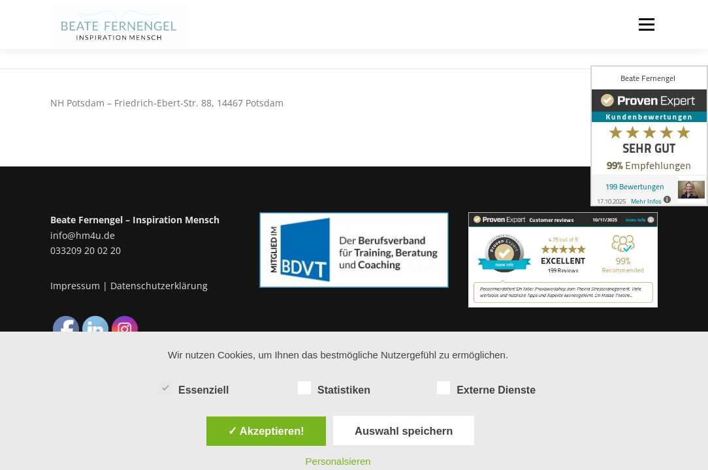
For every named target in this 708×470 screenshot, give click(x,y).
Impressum (75, 285)
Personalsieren (338, 461)
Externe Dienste (486, 388)
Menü (646, 24)
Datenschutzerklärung (159, 285)
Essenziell (194, 388)
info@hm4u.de (82, 235)
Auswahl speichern (404, 431)
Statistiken (334, 388)
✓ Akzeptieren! (266, 431)
